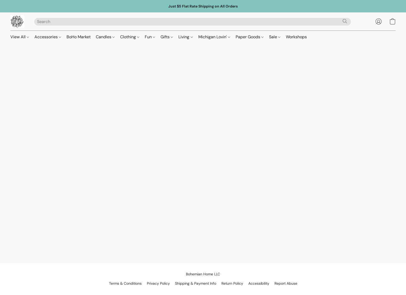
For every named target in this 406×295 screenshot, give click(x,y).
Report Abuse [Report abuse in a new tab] (285, 283)
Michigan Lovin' (214, 37)
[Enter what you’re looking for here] (192, 22)
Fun (150, 37)
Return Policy (232, 283)
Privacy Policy (158, 283)
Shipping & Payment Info (195, 283)
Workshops (296, 37)
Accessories (47, 37)
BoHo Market (79, 37)
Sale (274, 37)
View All (19, 37)
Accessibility (258, 283)
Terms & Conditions (125, 283)
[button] (17, 21)
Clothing (129, 37)
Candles (105, 37)
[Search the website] (345, 21)
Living (185, 37)
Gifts (167, 37)
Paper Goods (250, 37)
